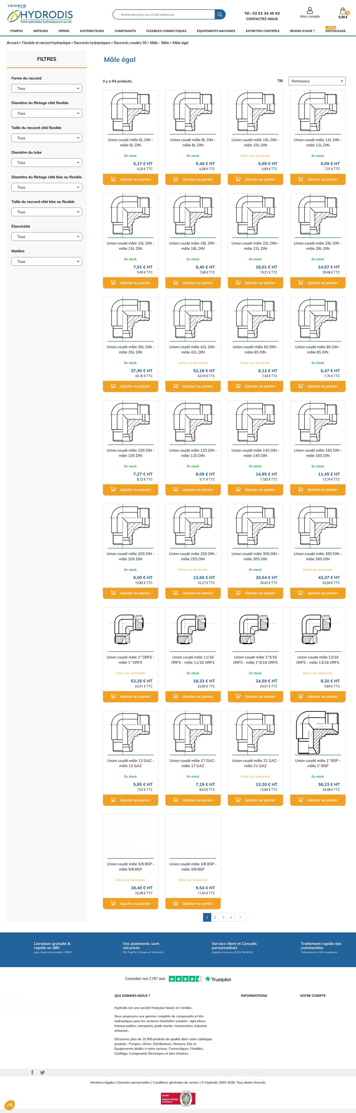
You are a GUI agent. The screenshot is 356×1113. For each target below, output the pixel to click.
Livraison (247, 1009)
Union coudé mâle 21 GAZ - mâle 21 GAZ (255, 763)
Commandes (309, 1023)
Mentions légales (102, 1087)
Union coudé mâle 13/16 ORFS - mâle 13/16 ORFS (317, 660)
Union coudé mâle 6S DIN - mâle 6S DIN (255, 349)
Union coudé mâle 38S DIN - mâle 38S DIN (318, 556)
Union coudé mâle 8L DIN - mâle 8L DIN (193, 142)
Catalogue (248, 1023)
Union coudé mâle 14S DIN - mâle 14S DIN (255, 453)
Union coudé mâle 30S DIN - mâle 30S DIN (255, 556)
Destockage (335, 31)
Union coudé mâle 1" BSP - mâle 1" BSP (318, 763)
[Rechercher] (164, 14)
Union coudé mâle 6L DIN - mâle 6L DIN (130, 142)
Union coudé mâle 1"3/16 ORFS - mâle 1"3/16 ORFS (255, 660)
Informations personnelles (319, 1009)
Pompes (16, 31)
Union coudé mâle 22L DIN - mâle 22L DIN (255, 246)
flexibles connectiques (166, 31)
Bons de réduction (313, 1043)
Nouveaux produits (254, 1043)
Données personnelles (134, 1087)
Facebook (32, 1077)
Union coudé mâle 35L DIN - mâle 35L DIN (130, 349)
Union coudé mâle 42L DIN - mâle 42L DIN (193, 349)
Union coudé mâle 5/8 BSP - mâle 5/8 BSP (130, 866)
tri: (280, 81)
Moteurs (41, 31)
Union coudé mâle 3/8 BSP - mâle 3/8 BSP (193, 866)
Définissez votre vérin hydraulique (265, 1036)
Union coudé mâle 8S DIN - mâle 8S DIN (318, 349)
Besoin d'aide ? (302, 31)
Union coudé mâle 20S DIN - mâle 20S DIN (131, 556)
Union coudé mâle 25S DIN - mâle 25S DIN (193, 556)
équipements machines (216, 31)
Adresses (307, 1036)
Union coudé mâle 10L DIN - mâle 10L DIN (255, 142)
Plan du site (249, 1050)
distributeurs (92, 31)
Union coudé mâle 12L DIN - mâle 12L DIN (318, 142)
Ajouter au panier (130, 179)
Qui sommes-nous (254, 1029)
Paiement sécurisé (254, 1016)
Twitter (42, 1077)
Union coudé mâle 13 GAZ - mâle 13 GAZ (130, 763)
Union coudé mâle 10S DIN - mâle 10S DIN (131, 453)
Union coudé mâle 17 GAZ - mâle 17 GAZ (193, 763)
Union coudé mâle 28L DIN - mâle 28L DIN (318, 246)
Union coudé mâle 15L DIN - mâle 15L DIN (130, 246)
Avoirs (304, 1029)
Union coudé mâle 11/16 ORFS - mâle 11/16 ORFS (192, 660)
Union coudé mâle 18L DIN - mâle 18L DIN (193, 246)
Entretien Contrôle (263, 31)
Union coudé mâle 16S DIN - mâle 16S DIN (318, 453)
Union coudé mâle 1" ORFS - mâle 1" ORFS (131, 660)
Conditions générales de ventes (176, 1087)
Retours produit (311, 1016)
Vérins (63, 31)
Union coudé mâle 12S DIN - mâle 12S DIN (193, 453)
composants (125, 31)
